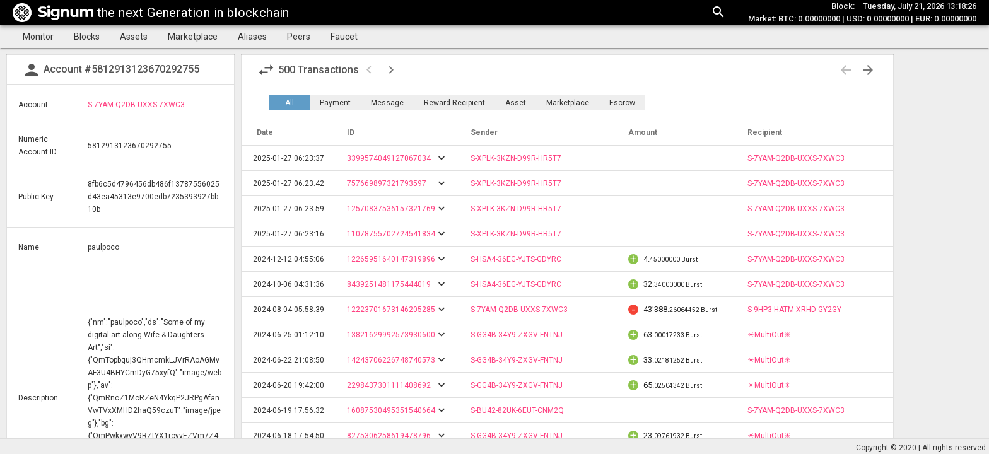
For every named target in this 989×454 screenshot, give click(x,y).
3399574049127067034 (389, 158)
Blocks (87, 36)
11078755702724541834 (391, 234)
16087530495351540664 (391, 410)
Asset (515, 102)
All (289, 102)
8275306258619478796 (389, 435)
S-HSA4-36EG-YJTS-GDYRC (516, 259)
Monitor (38, 36)
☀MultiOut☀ (769, 334)
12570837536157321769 (391, 208)
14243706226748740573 (391, 360)
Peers (298, 36)
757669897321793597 (386, 183)
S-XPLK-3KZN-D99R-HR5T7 (516, 158)
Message (387, 102)
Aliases (252, 36)
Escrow (622, 102)
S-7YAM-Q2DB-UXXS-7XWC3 (136, 104)
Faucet (344, 36)
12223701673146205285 (391, 309)
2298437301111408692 (389, 385)
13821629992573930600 (391, 334)
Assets (134, 36)
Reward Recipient (454, 102)
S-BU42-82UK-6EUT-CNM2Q (517, 410)
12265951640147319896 (391, 259)
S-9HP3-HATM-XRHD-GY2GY (794, 309)
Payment (335, 102)
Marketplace (193, 36)
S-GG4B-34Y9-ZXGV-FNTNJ (517, 334)
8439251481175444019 (389, 284)
